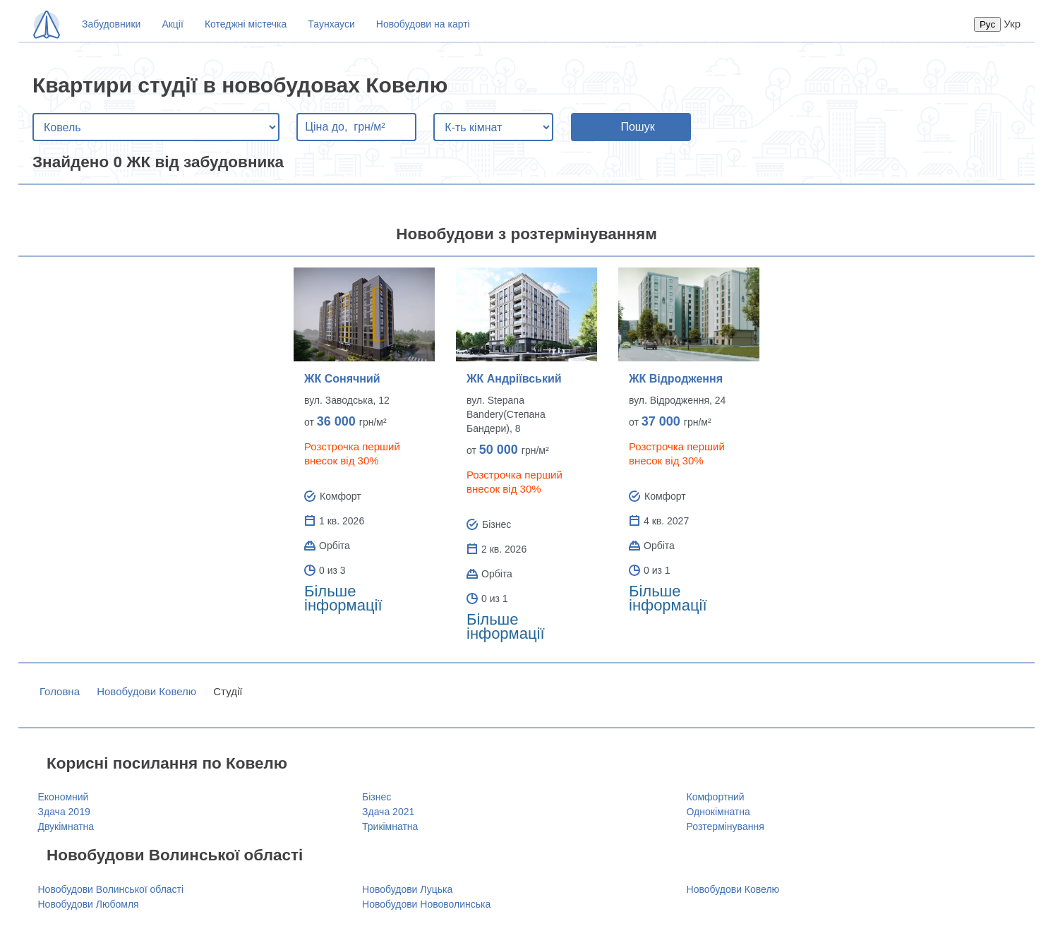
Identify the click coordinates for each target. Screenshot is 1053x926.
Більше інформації (343, 598)
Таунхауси (331, 24)
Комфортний (716, 796)
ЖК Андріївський (514, 379)
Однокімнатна (718, 811)
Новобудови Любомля (88, 904)
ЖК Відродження (676, 379)
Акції (172, 24)
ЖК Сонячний (342, 379)
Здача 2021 (388, 811)
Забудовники (111, 24)
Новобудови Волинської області (111, 889)
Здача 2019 (64, 811)
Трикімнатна (390, 826)
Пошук (637, 127)
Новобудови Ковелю (146, 691)
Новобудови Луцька (407, 889)
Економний (63, 796)
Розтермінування (725, 826)
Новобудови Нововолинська (426, 904)
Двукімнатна (66, 826)
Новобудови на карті (423, 24)
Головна (60, 691)
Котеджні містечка (246, 24)
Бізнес (376, 796)
